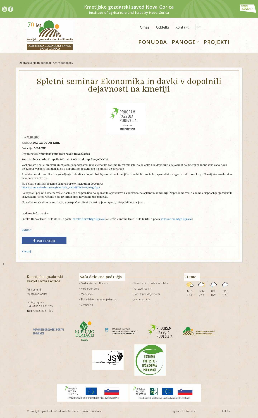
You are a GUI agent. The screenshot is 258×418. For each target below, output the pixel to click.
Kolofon (226, 411)
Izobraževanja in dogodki (35, 62)
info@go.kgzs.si (35, 302)
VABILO (26, 230)
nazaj (26, 251)
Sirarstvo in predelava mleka (150, 283)
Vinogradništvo (90, 288)
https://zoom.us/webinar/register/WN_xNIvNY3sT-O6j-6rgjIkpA (61, 187)
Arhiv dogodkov (63, 62)
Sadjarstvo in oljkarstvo (95, 283)
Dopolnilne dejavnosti (146, 294)
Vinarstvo (87, 294)
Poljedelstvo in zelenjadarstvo (99, 299)
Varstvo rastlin (142, 288)
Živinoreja (87, 304)
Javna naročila (141, 299)
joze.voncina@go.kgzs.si (176, 219)
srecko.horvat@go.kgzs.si (89, 219)
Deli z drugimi (44, 240)
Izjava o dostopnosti (184, 411)
